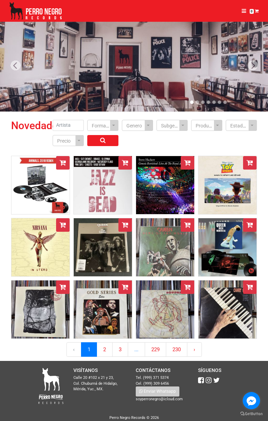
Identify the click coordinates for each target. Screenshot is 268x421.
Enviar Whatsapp (157, 391)
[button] (15, 66)
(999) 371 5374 (156, 377)
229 (155, 349)
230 (176, 349)
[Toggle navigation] (244, 11)
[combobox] (102, 125)
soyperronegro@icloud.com (159, 399)
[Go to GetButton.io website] (251, 414)
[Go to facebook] (251, 400)
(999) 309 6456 (156, 383)
